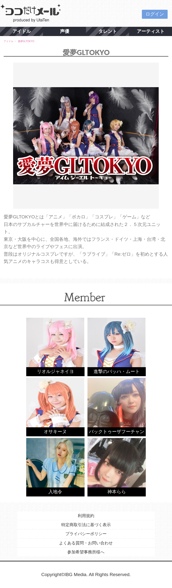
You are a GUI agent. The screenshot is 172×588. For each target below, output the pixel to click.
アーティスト (150, 31)
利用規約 (86, 515)
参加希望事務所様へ (85, 552)
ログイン (155, 14)
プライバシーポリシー (86, 533)
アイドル (21, 31)
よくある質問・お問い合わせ (86, 543)
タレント (107, 31)
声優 (64, 31)
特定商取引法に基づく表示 (86, 524)
